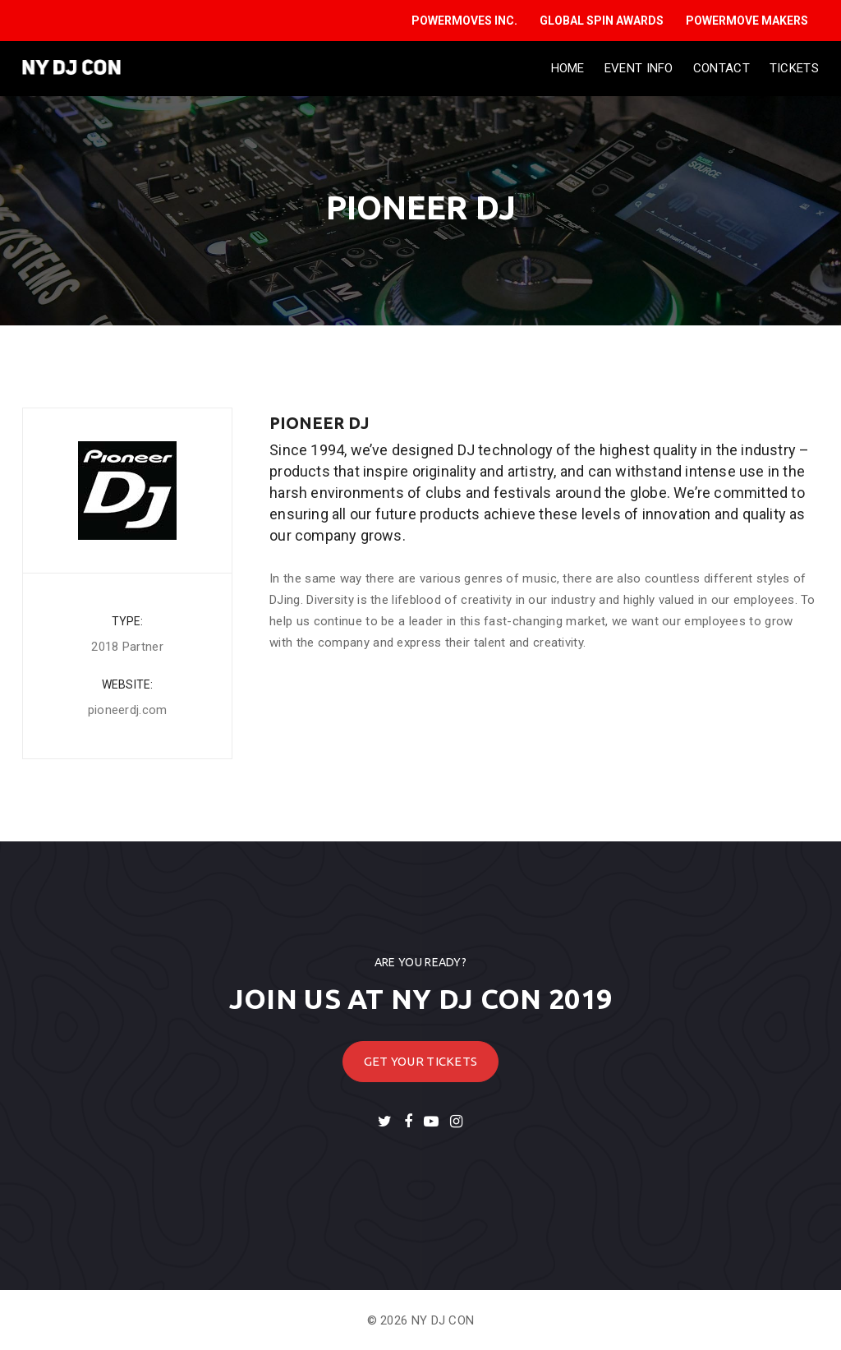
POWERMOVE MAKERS (747, 20)
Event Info (638, 68)
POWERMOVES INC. (464, 20)
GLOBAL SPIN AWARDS (602, 20)
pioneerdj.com (128, 710)
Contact (721, 68)
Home (568, 68)
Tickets (794, 68)
